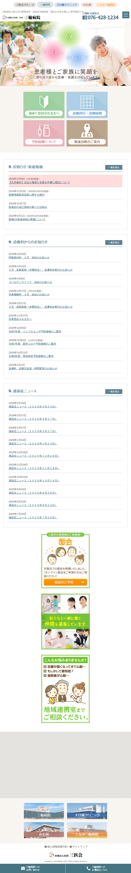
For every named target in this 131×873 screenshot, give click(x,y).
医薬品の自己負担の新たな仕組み (28, 207)
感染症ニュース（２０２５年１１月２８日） (34, 468)
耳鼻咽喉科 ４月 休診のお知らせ (29, 294)
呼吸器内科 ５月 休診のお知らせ (29, 257)
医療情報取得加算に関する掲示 (27, 194)
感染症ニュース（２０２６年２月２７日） (33, 431)
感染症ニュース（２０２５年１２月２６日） (34, 455)
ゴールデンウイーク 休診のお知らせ (30, 282)
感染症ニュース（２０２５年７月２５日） (33, 517)
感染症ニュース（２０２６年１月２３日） (33, 443)
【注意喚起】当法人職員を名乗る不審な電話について (39, 182)
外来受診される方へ (20, 319)
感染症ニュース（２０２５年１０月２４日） (34, 480)
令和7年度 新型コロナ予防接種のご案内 (32, 343)
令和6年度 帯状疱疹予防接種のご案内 (31, 356)
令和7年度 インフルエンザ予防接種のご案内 (35, 331)
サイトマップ (79, 846)
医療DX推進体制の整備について (27, 219)
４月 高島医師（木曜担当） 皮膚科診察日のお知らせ (41, 306)
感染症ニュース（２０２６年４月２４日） (33, 406)
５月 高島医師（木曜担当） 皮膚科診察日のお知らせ (41, 269)
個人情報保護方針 (56, 846)
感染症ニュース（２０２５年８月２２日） (33, 505)
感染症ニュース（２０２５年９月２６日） (33, 492)
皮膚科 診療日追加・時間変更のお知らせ (33, 368)
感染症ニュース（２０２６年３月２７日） (33, 418)
